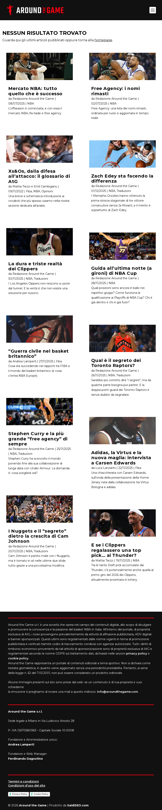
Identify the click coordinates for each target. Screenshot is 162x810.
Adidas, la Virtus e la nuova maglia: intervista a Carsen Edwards (121, 458)
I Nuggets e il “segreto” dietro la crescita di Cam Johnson (38, 536)
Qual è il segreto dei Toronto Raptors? (116, 363)
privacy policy (136, 653)
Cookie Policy (41, 794)
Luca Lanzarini (105, 468)
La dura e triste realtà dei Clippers (35, 266)
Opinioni (47, 191)
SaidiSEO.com (78, 805)
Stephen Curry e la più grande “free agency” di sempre (38, 439)
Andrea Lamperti (24, 361)
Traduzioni (41, 278)
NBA (30, 103)
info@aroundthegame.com (117, 692)
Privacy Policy (19, 794)
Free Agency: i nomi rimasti (115, 91)
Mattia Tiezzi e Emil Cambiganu (35, 186)
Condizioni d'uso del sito (26, 785)
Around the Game (33, 805)
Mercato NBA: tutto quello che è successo (35, 91)
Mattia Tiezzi (104, 560)
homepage (103, 40)
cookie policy (18, 658)
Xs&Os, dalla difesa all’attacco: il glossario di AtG (39, 176)
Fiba (29, 191)
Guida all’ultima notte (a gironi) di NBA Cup (121, 270)
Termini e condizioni (23, 781)
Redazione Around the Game (33, 98)
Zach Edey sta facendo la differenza (122, 178)
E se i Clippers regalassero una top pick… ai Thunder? (116, 550)
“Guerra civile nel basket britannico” (38, 353)
